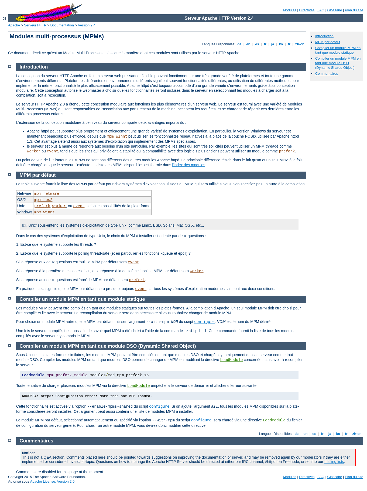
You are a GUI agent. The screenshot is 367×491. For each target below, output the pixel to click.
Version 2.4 (86, 25)
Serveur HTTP (35, 25)
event (52, 151)
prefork (287, 151)
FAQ (320, 10)
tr (289, 44)
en (248, 44)
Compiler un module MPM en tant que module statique (338, 50)
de (239, 44)
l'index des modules (188, 165)
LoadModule (231, 360)
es (257, 44)
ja (272, 44)
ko (281, 44)
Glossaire (334, 10)
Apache (14, 25)
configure (204, 322)
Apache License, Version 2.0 (52, 481)
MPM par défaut (327, 42)
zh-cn (299, 44)
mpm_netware (46, 194)
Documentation (62, 25)
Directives (306, 10)
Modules (289, 10)
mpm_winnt (117, 136)
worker (33, 151)
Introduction (324, 36)
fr (265, 44)
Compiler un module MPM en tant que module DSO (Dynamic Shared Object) (338, 63)
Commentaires (326, 73)
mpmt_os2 (43, 200)
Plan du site (354, 10)
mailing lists (334, 461)
